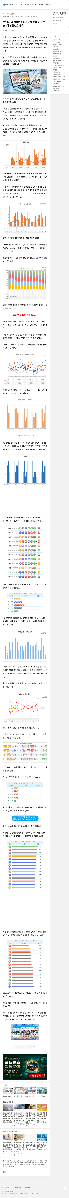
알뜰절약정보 (18, 1187)
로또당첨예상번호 (57, 74)
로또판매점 (55, 63)
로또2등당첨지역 (57, 53)
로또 (59, 40)
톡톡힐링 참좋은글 (6, 1187)
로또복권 (55, 77)
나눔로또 (60, 44)
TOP (65, 1188)
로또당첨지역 (56, 84)
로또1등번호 (56, 88)
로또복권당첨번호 (57, 58)
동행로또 (55, 40)
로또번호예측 (61, 79)
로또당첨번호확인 (57, 72)
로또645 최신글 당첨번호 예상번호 (59, 14)
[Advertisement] (25, 501)
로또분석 (55, 79)
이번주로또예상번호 (58, 67)
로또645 (55, 44)
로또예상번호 (29, 5)
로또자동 (55, 60)
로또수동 (60, 51)
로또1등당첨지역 (57, 49)
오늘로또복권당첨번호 (58, 86)
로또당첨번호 (39, 5)
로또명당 (55, 70)
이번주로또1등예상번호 (58, 65)
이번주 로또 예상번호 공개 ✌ (25, 435)
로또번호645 (56, 91)
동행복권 (55, 42)
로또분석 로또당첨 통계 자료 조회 (25, 315)
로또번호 (48, 5)
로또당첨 (60, 42)
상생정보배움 (28, 1187)
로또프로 (55, 56)
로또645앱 (55, 47)
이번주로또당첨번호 (58, 81)
